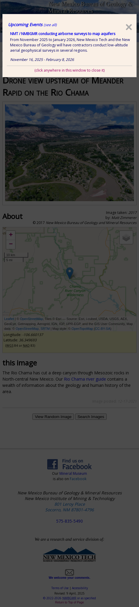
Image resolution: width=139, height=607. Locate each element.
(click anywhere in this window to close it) (69, 70)
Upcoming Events (32, 24)
